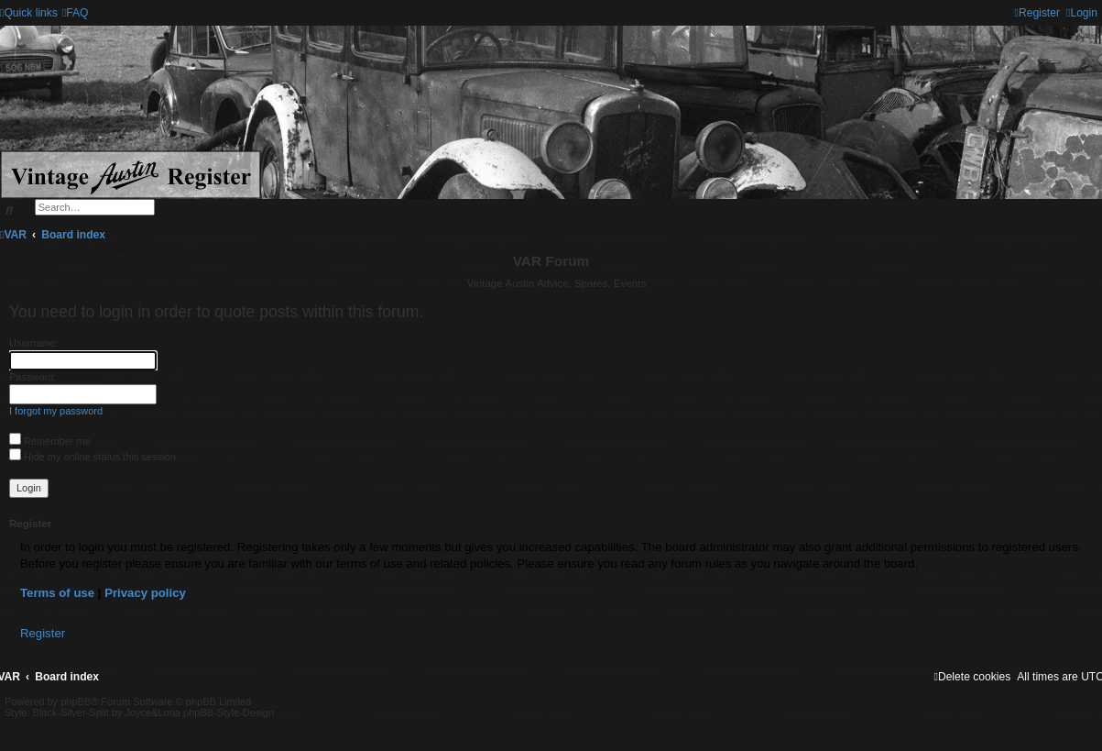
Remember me (50, 441)
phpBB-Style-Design (228, 712)
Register (42, 633)
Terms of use (57, 593)
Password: (32, 376)
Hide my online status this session (92, 456)
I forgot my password (56, 410)
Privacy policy (145, 593)
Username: (34, 342)
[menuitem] (75, 12)
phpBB (75, 701)
